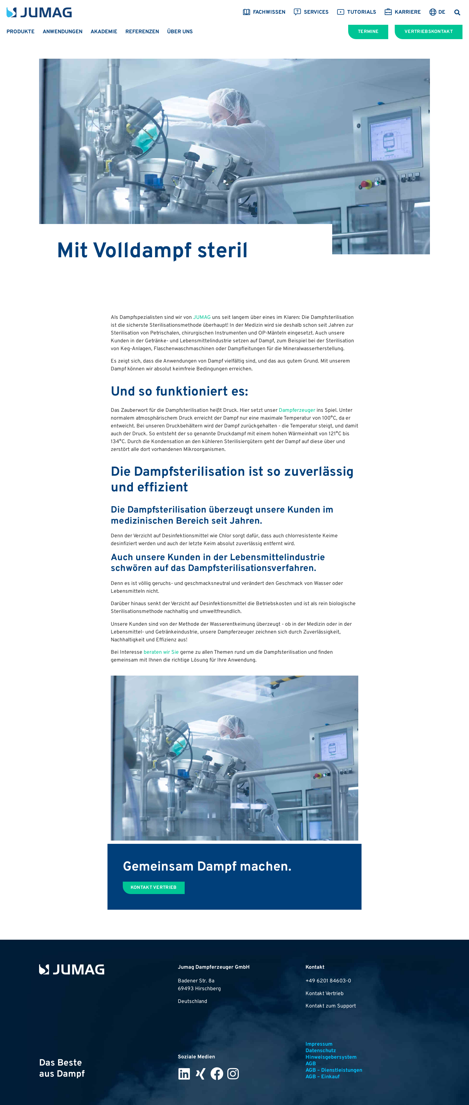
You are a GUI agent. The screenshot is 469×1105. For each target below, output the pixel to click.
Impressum (319, 1044)
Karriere (402, 12)
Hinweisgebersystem (331, 1057)
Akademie (104, 32)
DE (441, 12)
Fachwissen (264, 12)
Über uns (180, 32)
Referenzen (142, 32)
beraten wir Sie (161, 652)
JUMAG (202, 317)
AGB (311, 1064)
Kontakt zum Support (331, 1006)
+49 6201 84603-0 (328, 981)
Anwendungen (62, 32)
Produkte (21, 32)
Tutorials (356, 12)
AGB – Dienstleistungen (334, 1070)
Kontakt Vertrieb (325, 994)
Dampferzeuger (297, 410)
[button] (457, 12)
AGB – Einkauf (323, 1077)
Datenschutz (321, 1051)
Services (311, 12)
